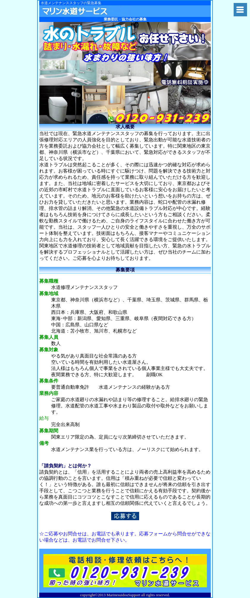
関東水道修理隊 (86, 11)
